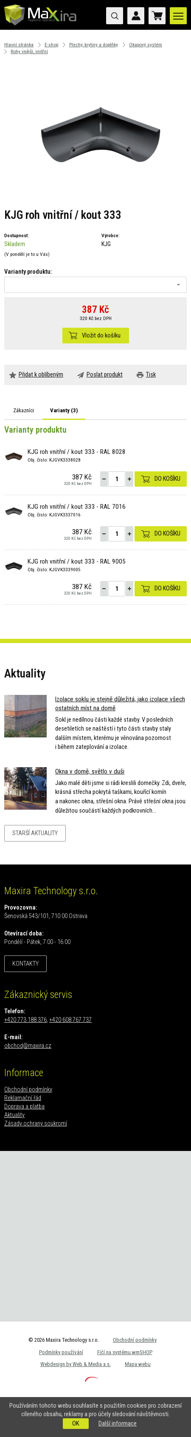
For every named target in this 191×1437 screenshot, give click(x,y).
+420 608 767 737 (70, 1019)
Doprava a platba (24, 1106)
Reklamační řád (22, 1098)
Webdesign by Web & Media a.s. (75, 1364)
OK (75, 1423)
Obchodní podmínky (28, 1089)
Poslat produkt (105, 374)
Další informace (117, 1423)
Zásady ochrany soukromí (35, 1123)
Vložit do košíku (101, 335)
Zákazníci (23, 410)
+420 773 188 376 (25, 1019)
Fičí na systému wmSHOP (124, 1352)
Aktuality (14, 1115)
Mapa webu (138, 1364)
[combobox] (95, 285)
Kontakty (25, 963)
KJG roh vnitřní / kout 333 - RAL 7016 (77, 506)
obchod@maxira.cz (27, 1045)
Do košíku (167, 478)
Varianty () (64, 410)
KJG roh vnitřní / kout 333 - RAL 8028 (77, 452)
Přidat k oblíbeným (41, 374)
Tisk (151, 374)
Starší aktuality (35, 833)
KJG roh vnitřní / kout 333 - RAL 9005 (77, 561)
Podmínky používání (61, 1352)
